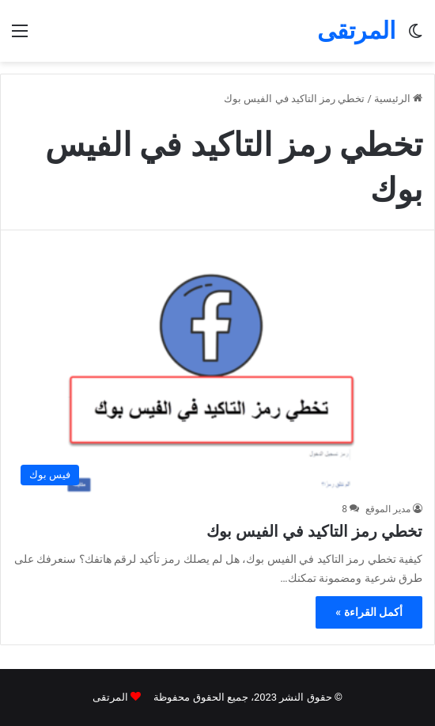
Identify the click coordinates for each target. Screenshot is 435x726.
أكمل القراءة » (369, 612)
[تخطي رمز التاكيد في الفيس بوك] (217, 377)
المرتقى (110, 697)
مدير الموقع (387, 509)
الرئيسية (398, 99)
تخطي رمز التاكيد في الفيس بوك (314, 531)
